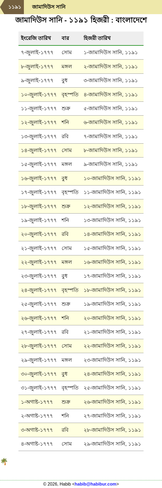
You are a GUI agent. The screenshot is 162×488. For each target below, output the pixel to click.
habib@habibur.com (95, 484)
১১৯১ (14, 7)
